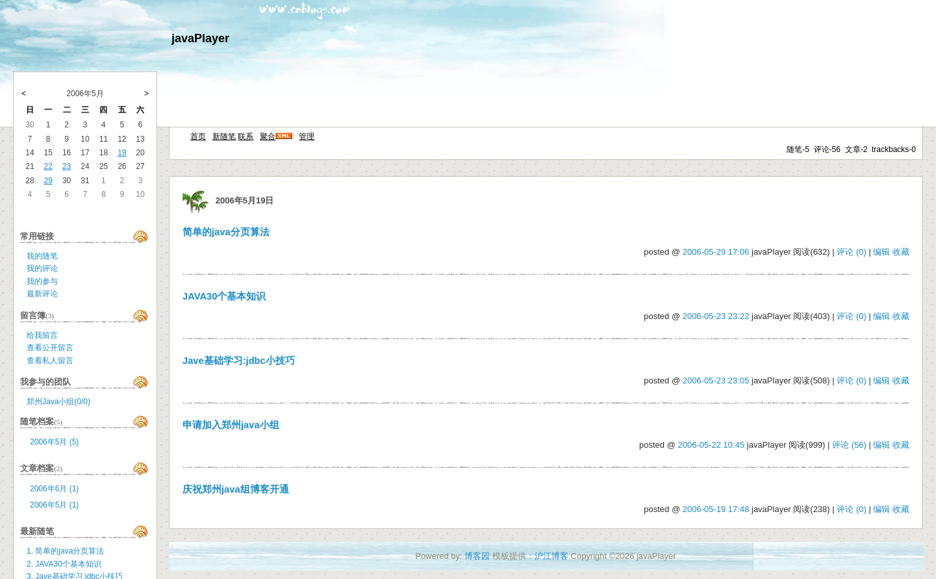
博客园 (477, 556)
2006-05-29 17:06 (716, 252)
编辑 (881, 252)
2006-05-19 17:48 (716, 509)
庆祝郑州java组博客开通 (236, 489)
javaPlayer (200, 38)
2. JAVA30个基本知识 (64, 564)
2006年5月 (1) (54, 504)
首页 (198, 136)
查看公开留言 (50, 347)
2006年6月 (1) (54, 488)
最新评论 (42, 293)
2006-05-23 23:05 (716, 380)
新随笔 (224, 136)
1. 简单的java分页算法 (65, 551)
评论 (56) (849, 445)
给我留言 (42, 335)
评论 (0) (851, 252)
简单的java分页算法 (226, 232)
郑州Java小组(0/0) (58, 401)
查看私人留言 (50, 360)
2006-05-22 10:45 (711, 445)
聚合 (267, 136)
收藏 (900, 252)
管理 (306, 136)
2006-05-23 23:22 (716, 316)
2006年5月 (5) (54, 441)
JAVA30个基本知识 (224, 296)
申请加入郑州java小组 (231, 425)
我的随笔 (42, 256)
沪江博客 (551, 556)
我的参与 (42, 281)
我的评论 (42, 268)
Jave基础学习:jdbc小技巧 (239, 360)
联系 (245, 136)
